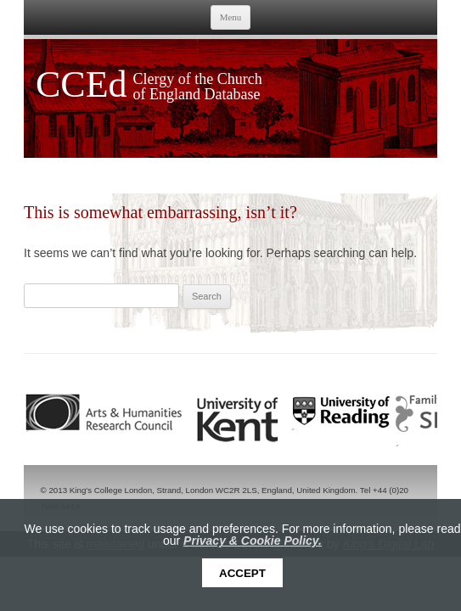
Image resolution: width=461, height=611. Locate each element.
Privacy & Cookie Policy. (252, 540)
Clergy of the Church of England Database (197, 86)
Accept (242, 573)
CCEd (81, 84)
